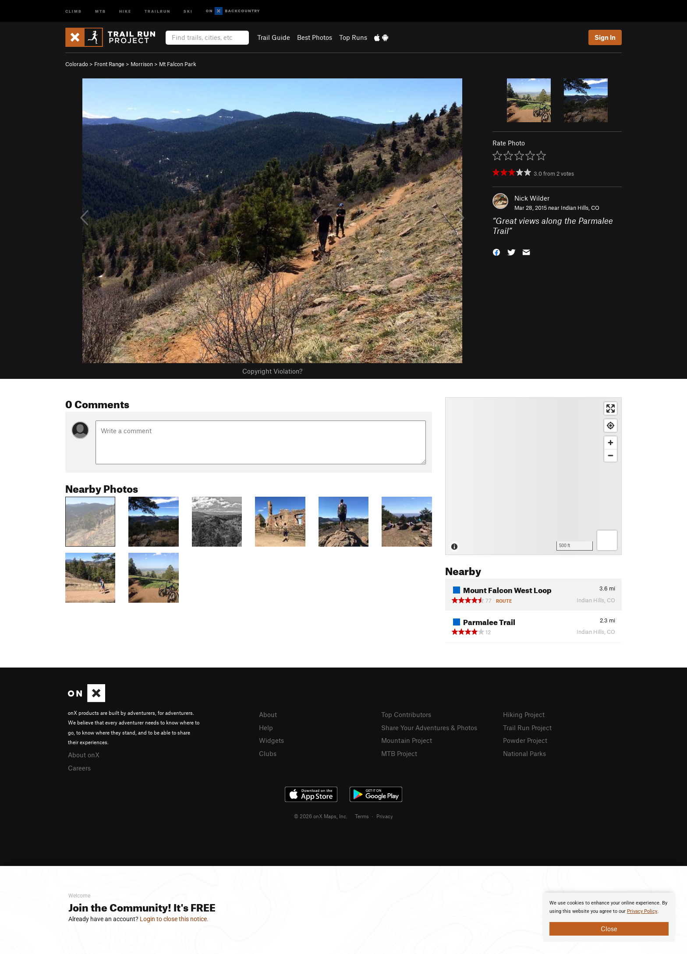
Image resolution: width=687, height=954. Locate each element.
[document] (609, 917)
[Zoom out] (610, 455)
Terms (362, 816)
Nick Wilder (531, 198)
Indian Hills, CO (580, 207)
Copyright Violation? (272, 371)
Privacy (384, 816)
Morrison (142, 63)
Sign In (605, 37)
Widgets (271, 740)
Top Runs (353, 37)
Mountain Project (406, 740)
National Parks (524, 753)
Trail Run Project (527, 727)
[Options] (607, 540)
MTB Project (399, 753)
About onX (83, 755)
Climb (73, 11)
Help (266, 727)
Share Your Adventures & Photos (429, 727)
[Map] (533, 476)
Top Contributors (406, 714)
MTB (100, 11)
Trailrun (157, 11)
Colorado (76, 63)
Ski (188, 11)
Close (609, 929)
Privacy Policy (642, 911)
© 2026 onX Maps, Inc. (320, 816)
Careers (79, 768)
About (268, 714)
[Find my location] (610, 425)
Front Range (109, 63)
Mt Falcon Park (177, 63)
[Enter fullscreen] (610, 408)
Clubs (267, 753)
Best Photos (314, 37)
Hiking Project (524, 714)
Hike (125, 11)
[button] (496, 251)
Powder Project (525, 740)
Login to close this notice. (174, 918)
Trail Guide (273, 37)
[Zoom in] (610, 442)
